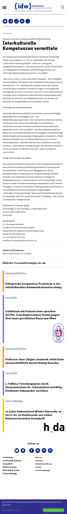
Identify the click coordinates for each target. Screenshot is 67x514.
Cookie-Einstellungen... (11, 510)
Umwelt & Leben (10, 467)
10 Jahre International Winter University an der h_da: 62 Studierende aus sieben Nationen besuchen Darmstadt (33, 414)
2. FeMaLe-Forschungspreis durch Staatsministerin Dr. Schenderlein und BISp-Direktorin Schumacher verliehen (34, 387)
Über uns (38, 457)
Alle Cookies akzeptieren (53, 510)
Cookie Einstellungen (42, 470)
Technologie (8, 457)
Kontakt (38, 467)
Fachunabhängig (10, 473)
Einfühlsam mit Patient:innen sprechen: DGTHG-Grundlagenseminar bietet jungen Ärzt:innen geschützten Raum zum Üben (32, 314)
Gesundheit (8, 464)
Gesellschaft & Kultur (12, 460)
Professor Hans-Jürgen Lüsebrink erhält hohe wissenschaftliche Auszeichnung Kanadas (34, 361)
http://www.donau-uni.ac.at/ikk (17, 253)
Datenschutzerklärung (43, 464)
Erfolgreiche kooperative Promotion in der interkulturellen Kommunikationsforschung (33, 285)
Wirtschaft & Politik (11, 470)
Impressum (39, 460)
